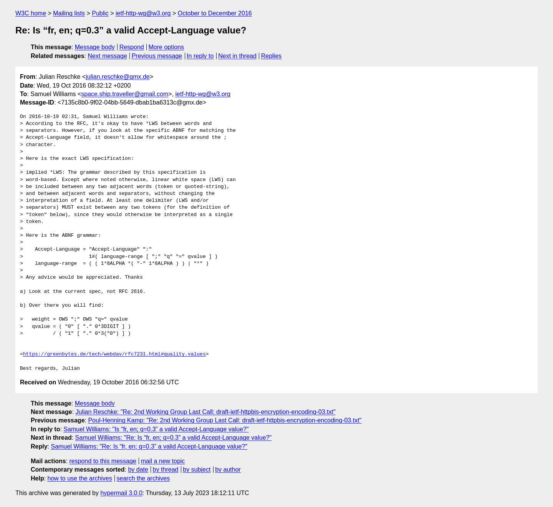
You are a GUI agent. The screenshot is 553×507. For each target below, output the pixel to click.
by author (228, 469)
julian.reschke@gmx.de (118, 76)
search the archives (143, 478)
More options (166, 47)
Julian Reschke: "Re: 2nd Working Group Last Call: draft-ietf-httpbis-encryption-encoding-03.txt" (206, 412)
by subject (196, 469)
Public (100, 13)
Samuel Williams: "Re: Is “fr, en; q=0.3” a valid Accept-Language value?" (173, 437)
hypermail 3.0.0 (121, 493)
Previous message (157, 56)
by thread (166, 469)
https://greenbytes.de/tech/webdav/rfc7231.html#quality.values (114, 354)
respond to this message (102, 461)
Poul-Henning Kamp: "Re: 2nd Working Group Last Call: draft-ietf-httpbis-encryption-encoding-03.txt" (224, 420)
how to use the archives (80, 478)
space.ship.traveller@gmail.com (124, 94)
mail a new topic (163, 461)
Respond (131, 47)
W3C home (30, 13)
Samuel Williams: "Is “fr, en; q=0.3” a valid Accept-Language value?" (155, 429)
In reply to (200, 56)
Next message (107, 56)
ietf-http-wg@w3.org (143, 13)
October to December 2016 (215, 13)
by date (138, 469)
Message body (95, 47)
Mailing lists (69, 13)
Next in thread (237, 56)
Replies (271, 56)
